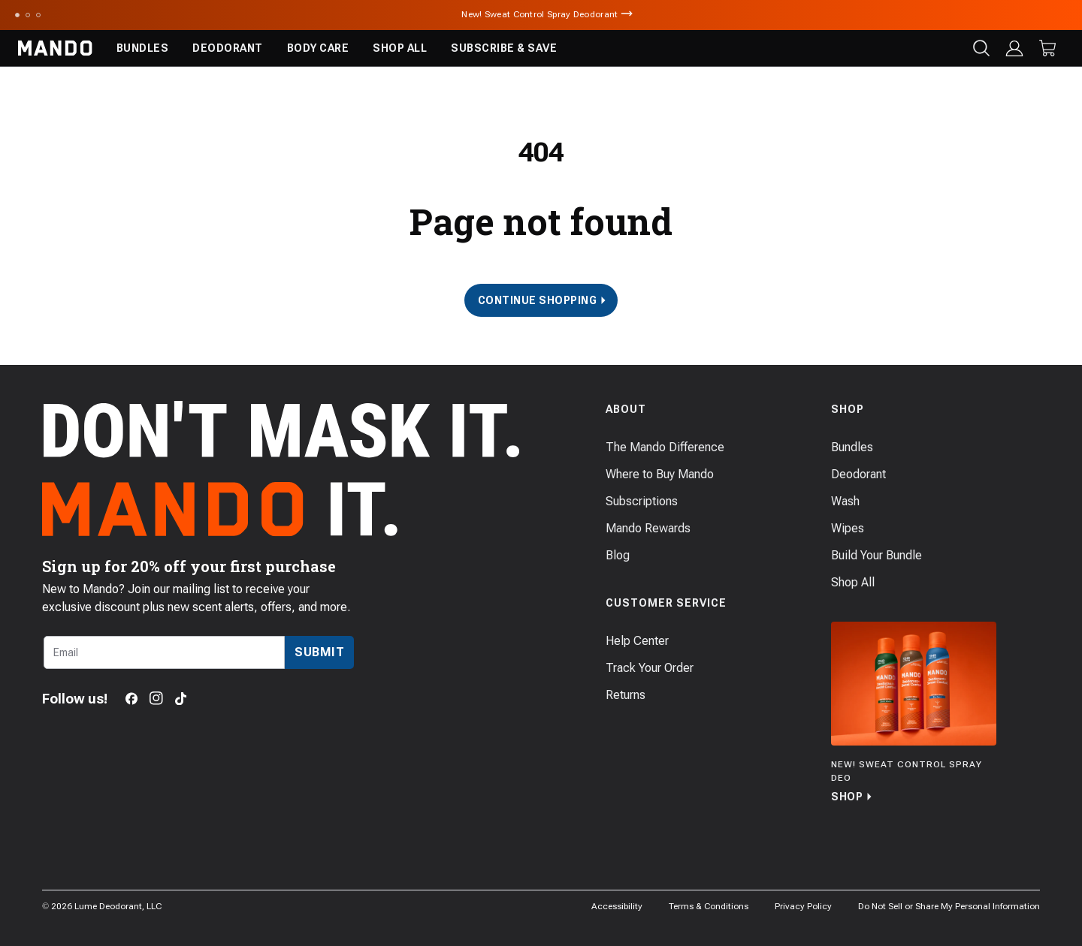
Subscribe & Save (504, 48)
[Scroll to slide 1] (17, 15)
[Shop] (913, 714)
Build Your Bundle (876, 555)
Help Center (637, 641)
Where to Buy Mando (660, 474)
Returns (625, 695)
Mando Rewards (648, 528)
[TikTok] (180, 698)
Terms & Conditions (708, 906)
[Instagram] (156, 698)
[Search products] (981, 48)
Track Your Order (650, 668)
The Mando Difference (665, 447)
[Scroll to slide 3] (38, 15)
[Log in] (1014, 48)
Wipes (847, 528)
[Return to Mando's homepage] (55, 48)
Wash (845, 501)
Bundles (142, 48)
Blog (618, 555)
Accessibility (616, 906)
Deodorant (227, 48)
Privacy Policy (803, 906)
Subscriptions (642, 501)
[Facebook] (131, 698)
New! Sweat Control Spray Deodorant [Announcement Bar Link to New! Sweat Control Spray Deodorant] (541, 14)
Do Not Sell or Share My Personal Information (949, 906)
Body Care (318, 48)
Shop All (400, 48)
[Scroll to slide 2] (28, 15)
